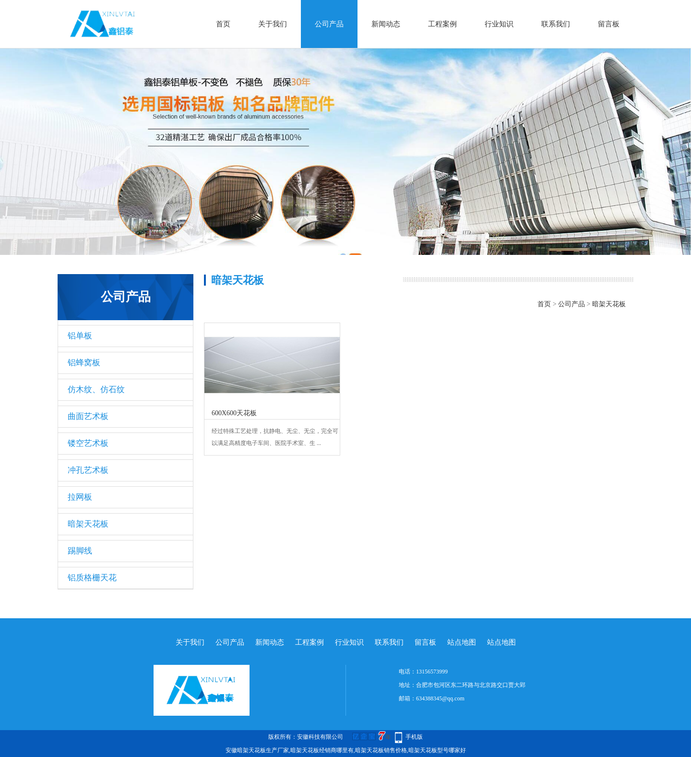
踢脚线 (80, 550)
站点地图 (461, 642)
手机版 (414, 736)
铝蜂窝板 (84, 362)
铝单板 (80, 335)
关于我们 (272, 24)
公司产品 (329, 24)
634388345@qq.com (440, 698)
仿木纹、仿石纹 (96, 389)
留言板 (609, 24)
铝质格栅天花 (92, 577)
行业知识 (499, 24)
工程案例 (442, 24)
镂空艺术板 (88, 443)
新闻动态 (385, 24)
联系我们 (555, 24)
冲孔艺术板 (88, 470)
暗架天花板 (88, 524)
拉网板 (80, 497)
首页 (223, 24)
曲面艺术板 (88, 416)
